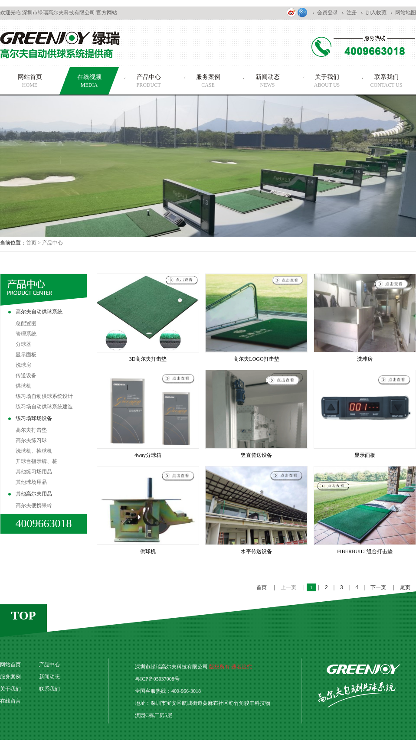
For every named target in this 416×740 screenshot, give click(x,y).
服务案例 (10, 677)
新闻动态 (49, 677)
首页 (31, 243)
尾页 (405, 587)
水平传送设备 (256, 551)
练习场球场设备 (34, 418)
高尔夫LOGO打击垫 (256, 359)
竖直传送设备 (256, 455)
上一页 (289, 587)
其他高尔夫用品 (34, 494)
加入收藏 (376, 13)
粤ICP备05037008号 (157, 679)
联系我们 (49, 689)
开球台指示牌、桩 (36, 461)
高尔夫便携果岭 (34, 505)
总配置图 (26, 323)
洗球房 (23, 365)
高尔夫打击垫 (31, 430)
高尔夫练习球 (31, 440)
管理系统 (26, 334)
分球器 (23, 344)
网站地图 (405, 13)
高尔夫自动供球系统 (39, 312)
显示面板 (26, 355)
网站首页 (10, 665)
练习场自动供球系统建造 (44, 407)
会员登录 (327, 13)
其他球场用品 (31, 482)
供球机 (23, 386)
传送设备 (26, 375)
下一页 (378, 587)
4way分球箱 (147, 455)
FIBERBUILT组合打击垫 (365, 551)
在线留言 (10, 701)
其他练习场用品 (34, 472)
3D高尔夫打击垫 (148, 359)
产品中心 (52, 243)
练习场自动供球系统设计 (44, 396)
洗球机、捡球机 (34, 451)
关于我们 (10, 689)
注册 (352, 13)
